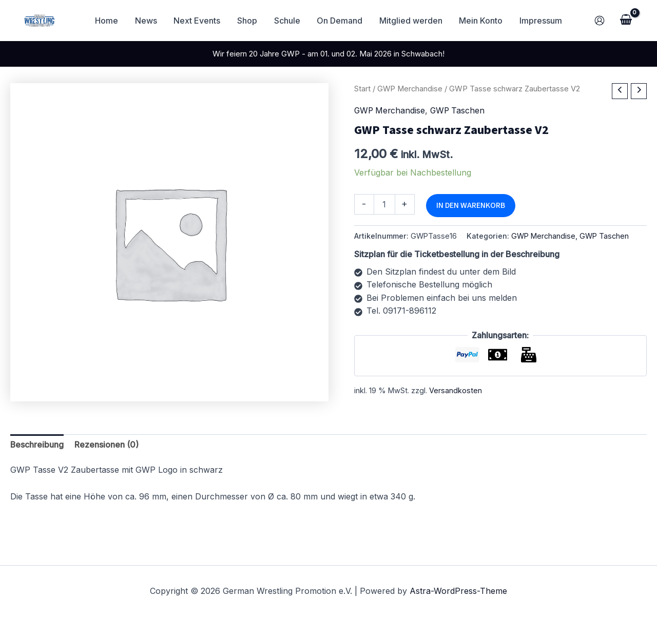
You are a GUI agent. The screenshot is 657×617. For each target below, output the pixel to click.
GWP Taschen (460, 111)
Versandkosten (455, 389)
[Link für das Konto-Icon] (599, 20)
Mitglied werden (410, 20)
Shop (248, 20)
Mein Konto (480, 20)
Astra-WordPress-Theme (458, 591)
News (147, 20)
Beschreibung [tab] (37, 444)
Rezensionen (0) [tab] (107, 444)
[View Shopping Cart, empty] (625, 20)
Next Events (198, 20)
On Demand (339, 20)
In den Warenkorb (470, 204)
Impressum (539, 20)
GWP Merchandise (410, 88)
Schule (287, 20)
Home (108, 20)
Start (362, 88)
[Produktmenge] (384, 204)
